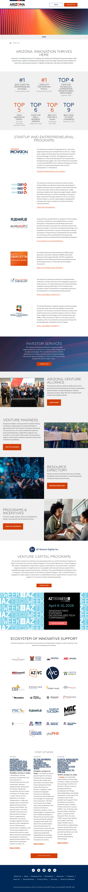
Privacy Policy (42, 879)
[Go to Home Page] (10, 43)
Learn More (54, 402)
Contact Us (70, 4)
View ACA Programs (13, 526)
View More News (44, 855)
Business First (36, 876)
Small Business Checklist (48, 294)
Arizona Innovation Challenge (51, 171)
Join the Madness (12, 447)
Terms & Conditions (67, 879)
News (26, 876)
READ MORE (15, 848)
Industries (60, 876)
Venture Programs (46, 207)
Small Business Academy (48, 326)
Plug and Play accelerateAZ (50, 241)
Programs (70, 876)
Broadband (49, 876)
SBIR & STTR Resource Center (50, 268)
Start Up (16, 879)
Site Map (54, 879)
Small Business (28, 879)
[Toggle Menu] (56, 5)
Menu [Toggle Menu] (44, 37)
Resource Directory (57, 485)
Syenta (61, 777)
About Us (17, 876)
